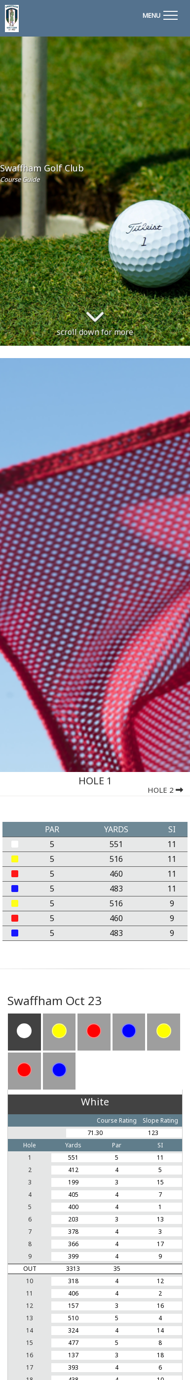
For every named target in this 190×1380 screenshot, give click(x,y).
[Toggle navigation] (160, 14)
